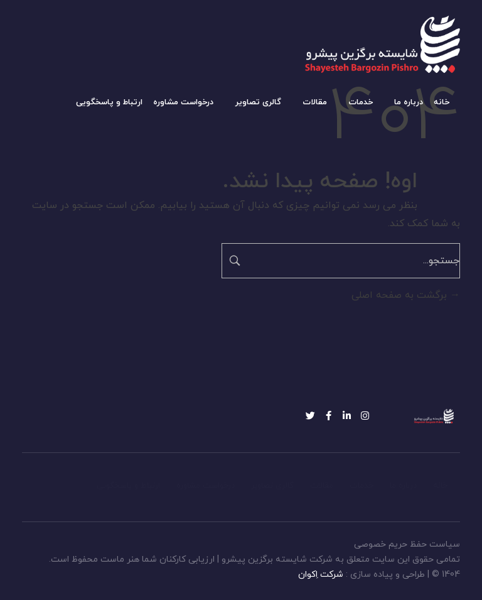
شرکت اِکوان (320, 575)
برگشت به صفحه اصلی (405, 295)
